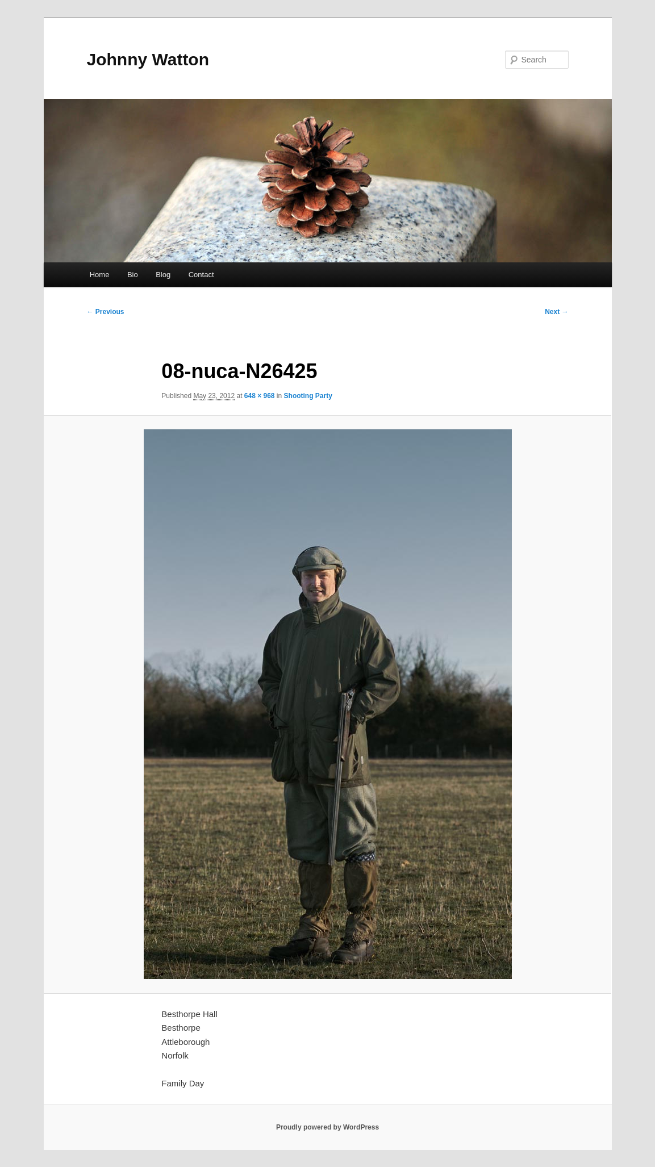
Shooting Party (308, 396)
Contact (201, 274)
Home (100, 274)
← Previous (105, 312)
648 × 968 (259, 396)
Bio (132, 274)
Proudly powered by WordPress (327, 1127)
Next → (556, 312)
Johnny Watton (148, 59)
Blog (163, 274)
